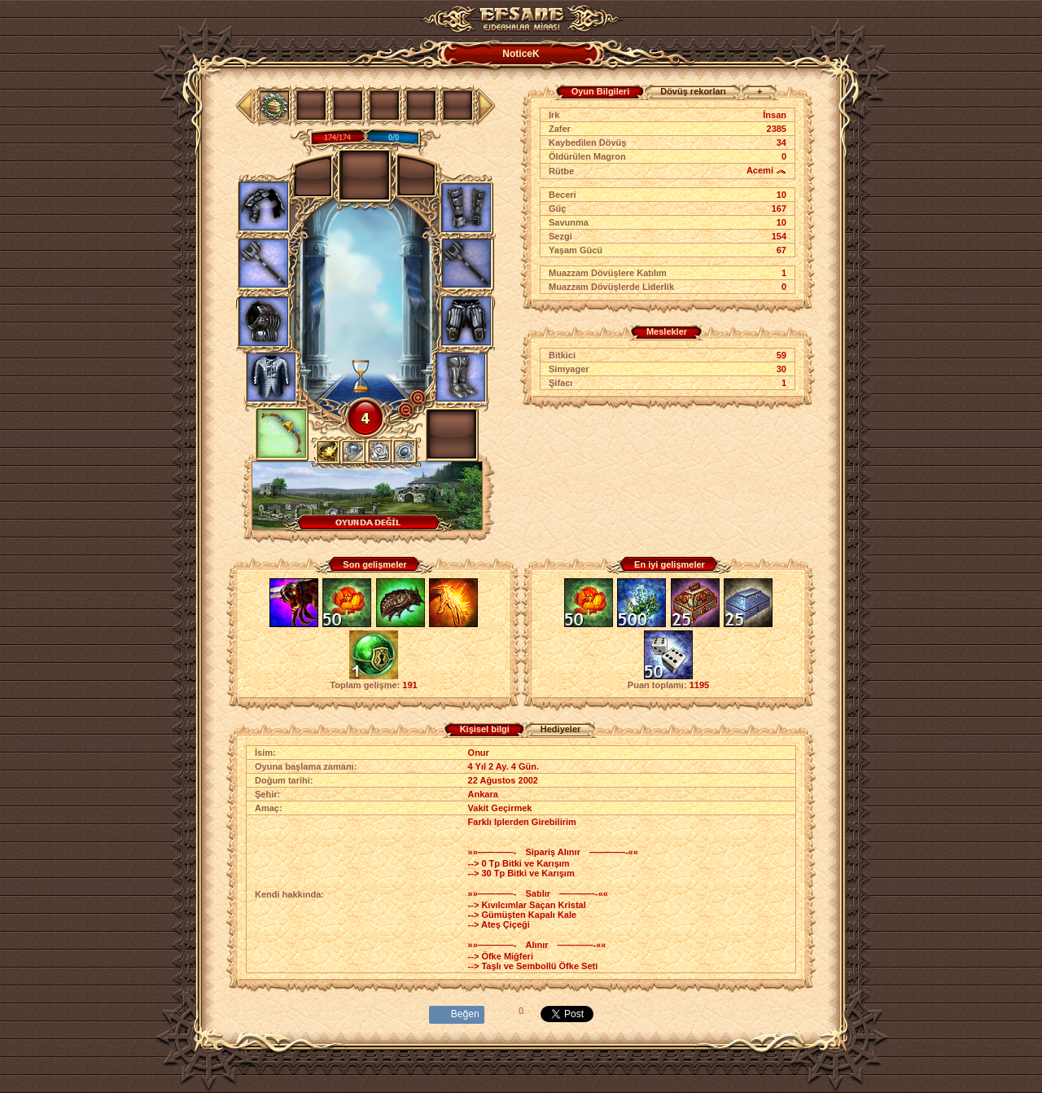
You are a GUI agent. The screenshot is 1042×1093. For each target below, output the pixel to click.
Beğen (465, 1014)
